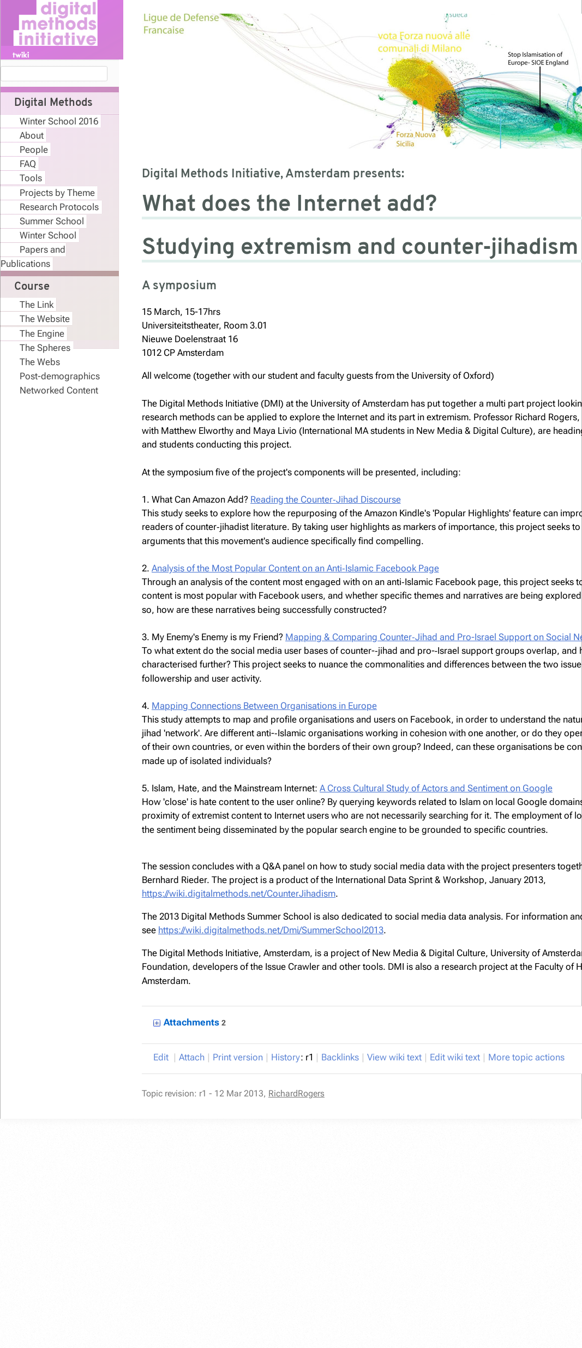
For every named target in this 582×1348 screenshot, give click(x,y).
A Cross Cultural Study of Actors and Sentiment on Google (436, 788)
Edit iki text (455, 1057)
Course (32, 287)
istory (285, 1057)
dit (162, 1057)
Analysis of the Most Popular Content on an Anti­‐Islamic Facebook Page (295, 568)
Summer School (52, 221)
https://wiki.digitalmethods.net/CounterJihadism (238, 893)
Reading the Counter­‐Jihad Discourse (325, 499)
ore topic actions (526, 1057)
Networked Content (59, 390)
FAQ (28, 163)
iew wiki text (394, 1057)
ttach (192, 1057)
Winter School (48, 235)
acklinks (340, 1057)
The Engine (42, 333)
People (34, 149)
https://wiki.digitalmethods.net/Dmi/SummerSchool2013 (270, 929)
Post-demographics (60, 376)
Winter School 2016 (59, 121)
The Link (36, 304)
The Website (45, 318)
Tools (31, 177)
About (32, 135)
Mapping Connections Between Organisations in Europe (264, 705)
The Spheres (45, 347)
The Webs (40, 361)
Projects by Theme (57, 192)
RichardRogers (296, 1093)
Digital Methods (53, 103)
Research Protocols (59, 206)
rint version (238, 1057)
